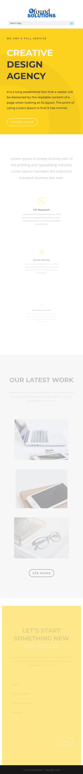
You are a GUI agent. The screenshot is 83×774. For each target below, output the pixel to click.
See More (41, 573)
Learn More (22, 120)
